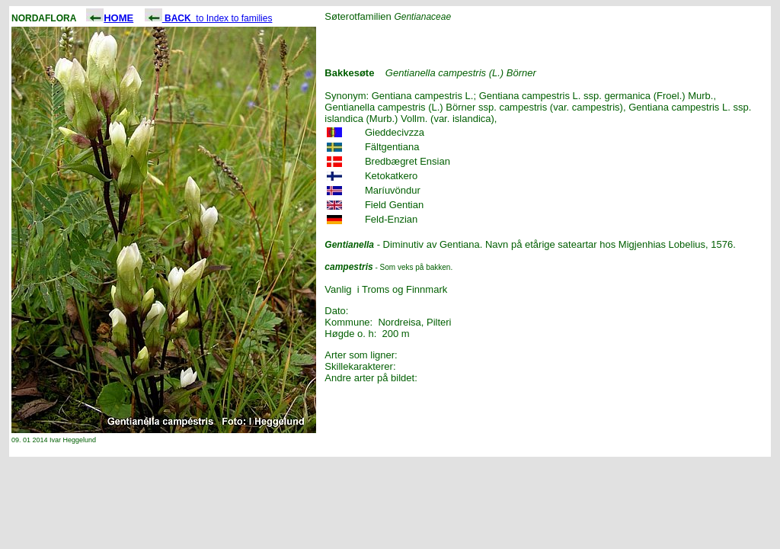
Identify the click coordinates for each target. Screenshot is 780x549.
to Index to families (209, 18)
